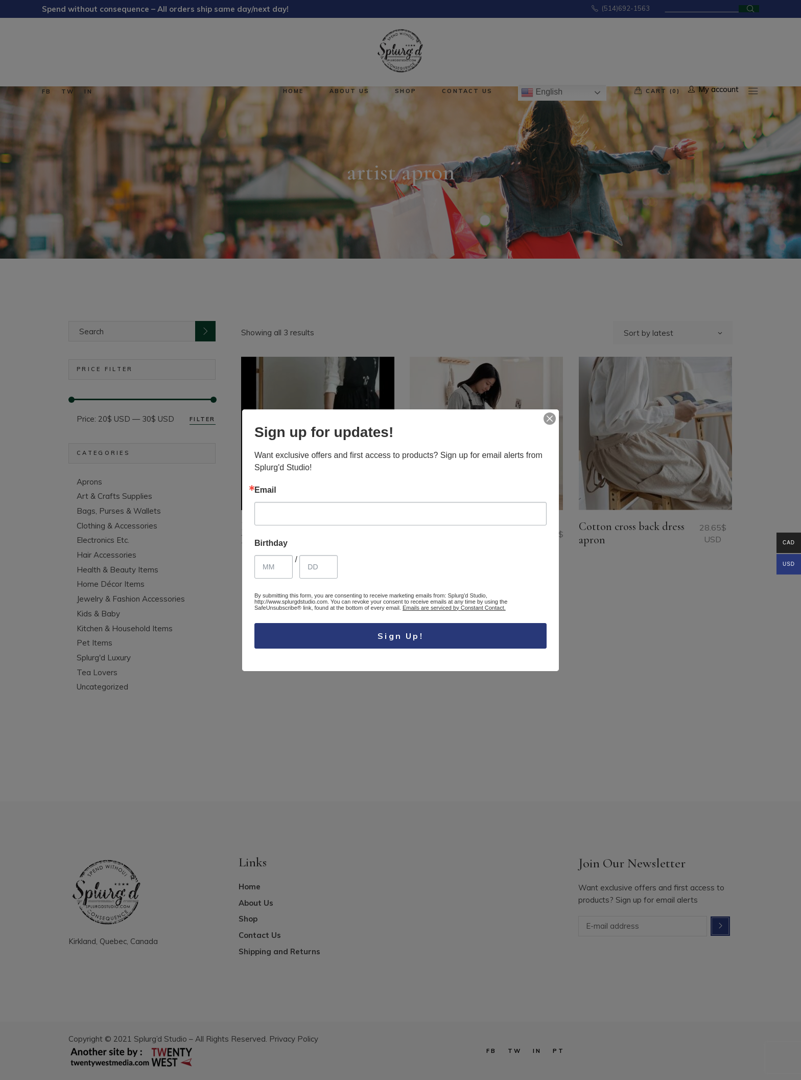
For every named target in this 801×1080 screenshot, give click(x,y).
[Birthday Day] (318, 567)
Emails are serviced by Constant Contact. (454, 608)
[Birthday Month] (273, 567)
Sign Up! (400, 636)
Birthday (271, 543)
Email (265, 490)
